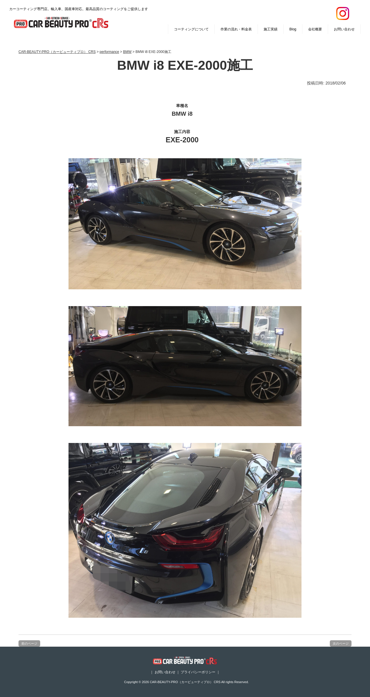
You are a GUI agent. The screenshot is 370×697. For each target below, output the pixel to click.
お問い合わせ (344, 29)
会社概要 (315, 29)
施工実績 (271, 29)
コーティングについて (191, 29)
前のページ (29, 643)
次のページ (341, 643)
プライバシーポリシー (198, 672)
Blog (292, 29)
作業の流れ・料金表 (236, 29)
